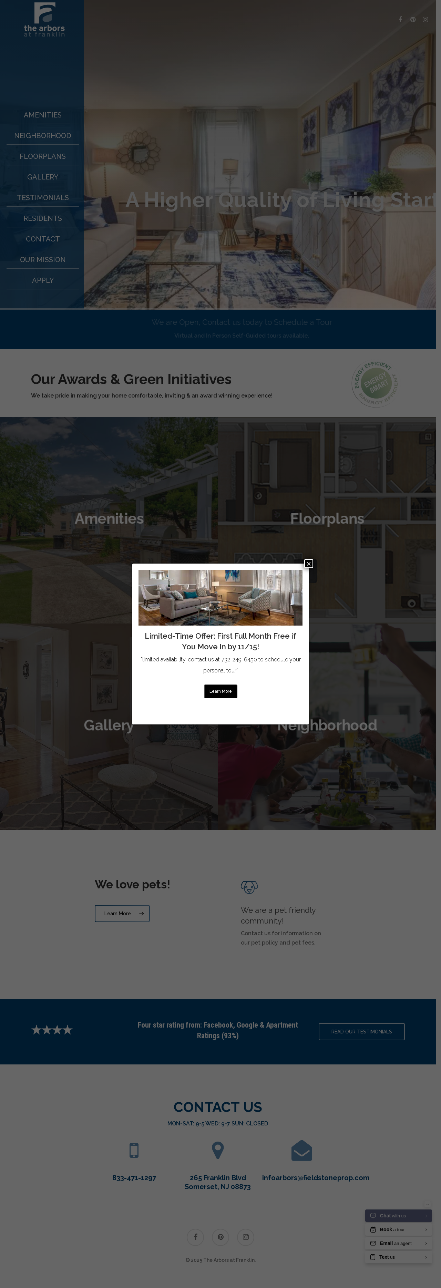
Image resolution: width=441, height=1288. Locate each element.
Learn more (220, 691)
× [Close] (308, 563)
